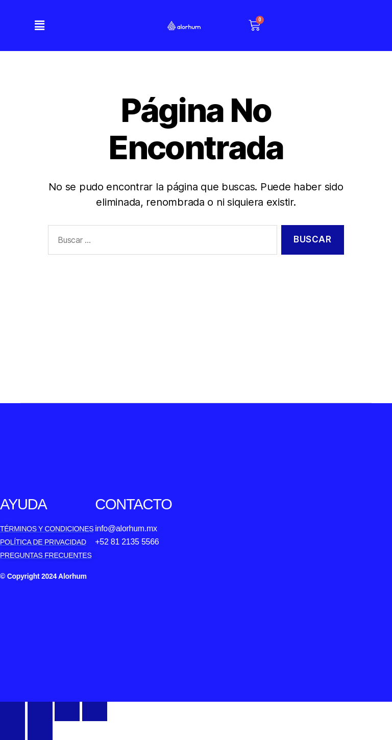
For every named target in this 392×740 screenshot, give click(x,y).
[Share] (40, 711)
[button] (39, 25)
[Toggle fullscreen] (67, 711)
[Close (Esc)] (12, 711)
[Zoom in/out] (94, 711)
